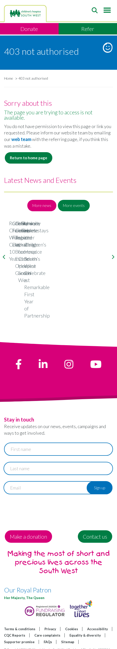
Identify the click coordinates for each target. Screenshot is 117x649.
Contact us (95, 528)
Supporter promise (19, 634)
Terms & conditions (19, 621)
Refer (87, 28)
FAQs (48, 634)
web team (21, 139)
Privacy (50, 621)
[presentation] (42, 502)
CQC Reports (14, 627)
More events (74, 205)
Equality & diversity (85, 627)
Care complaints (47, 627)
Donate (29, 28)
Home (8, 78)
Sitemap (67, 634)
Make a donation (28, 528)
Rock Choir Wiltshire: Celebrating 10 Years (58, 293)
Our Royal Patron (27, 582)
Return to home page (28, 157)
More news (41, 205)
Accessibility (97, 621)
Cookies (71, 621)
